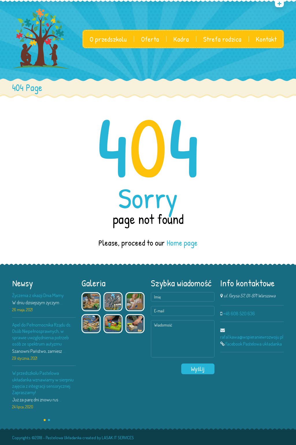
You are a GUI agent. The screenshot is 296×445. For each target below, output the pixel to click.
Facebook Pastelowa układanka (253, 344)
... (61, 302)
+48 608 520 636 (239, 313)
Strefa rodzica (222, 39)
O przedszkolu (108, 39)
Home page (182, 243)
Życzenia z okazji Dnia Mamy (38, 295)
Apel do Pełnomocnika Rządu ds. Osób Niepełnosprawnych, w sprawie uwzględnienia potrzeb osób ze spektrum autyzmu (41, 333)
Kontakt (266, 39)
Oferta (150, 39)
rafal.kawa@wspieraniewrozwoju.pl (251, 337)
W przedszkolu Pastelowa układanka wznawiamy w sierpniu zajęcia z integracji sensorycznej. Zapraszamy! (43, 382)
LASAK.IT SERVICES (118, 437)
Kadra (181, 39)
